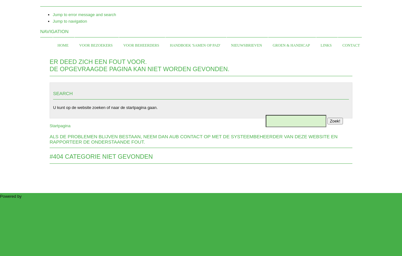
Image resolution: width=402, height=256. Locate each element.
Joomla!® (31, 196)
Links (326, 45)
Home (62, 45)
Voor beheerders (141, 45)
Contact (351, 45)
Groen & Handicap (291, 45)
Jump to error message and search (84, 14)
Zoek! (335, 121)
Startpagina (60, 125)
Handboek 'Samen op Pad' (195, 45)
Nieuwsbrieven (246, 45)
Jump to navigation (70, 21)
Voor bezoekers (95, 45)
